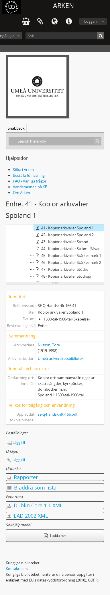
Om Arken (21, 192)
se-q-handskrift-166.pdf (57, 414)
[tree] (55, 253)
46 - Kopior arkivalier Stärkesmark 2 (67, 262)
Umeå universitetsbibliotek (61, 358)
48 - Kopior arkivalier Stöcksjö (62, 276)
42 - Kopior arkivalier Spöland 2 (64, 234)
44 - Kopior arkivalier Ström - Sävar (67, 248)
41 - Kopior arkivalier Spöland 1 (64, 227)
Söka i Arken (23, 169)
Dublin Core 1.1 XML (34, 505)
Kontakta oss (17, 568)
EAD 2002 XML (27, 515)
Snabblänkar (69, 21)
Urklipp (40, 21)
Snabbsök (16, 128)
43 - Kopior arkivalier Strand (61, 241)
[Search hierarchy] (55, 141)
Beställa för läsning (29, 175)
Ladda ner (55, 535)
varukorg (26, 21)
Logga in (91, 21)
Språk (54, 21)
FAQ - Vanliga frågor (29, 181)
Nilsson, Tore (49, 345)
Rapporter (22, 477)
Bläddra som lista (31, 487)
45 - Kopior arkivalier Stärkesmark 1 (67, 255)
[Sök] (64, 35)
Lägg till (19, 442)
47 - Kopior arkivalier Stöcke (61, 269)
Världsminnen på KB (30, 186)
